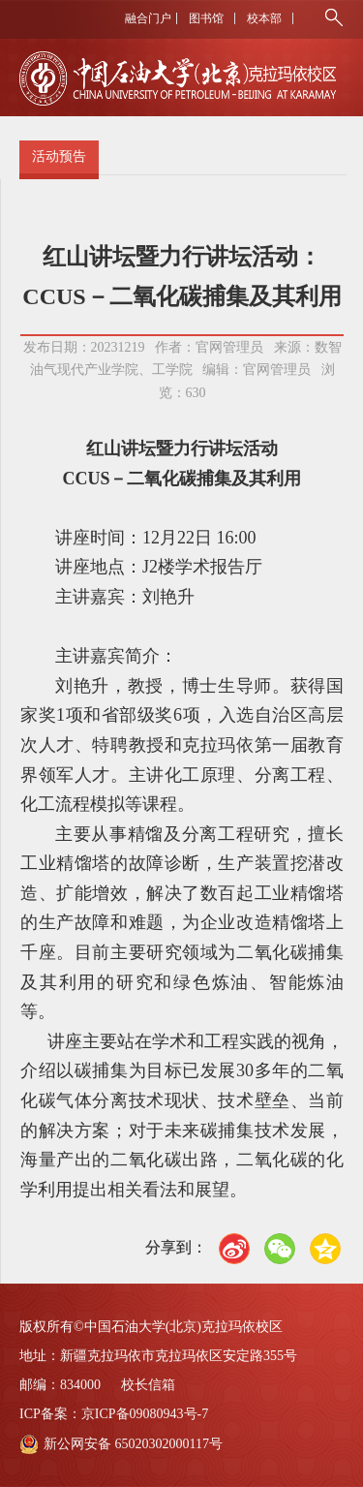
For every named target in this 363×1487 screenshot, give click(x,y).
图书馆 (206, 18)
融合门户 (148, 18)
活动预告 (59, 156)
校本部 (264, 18)
